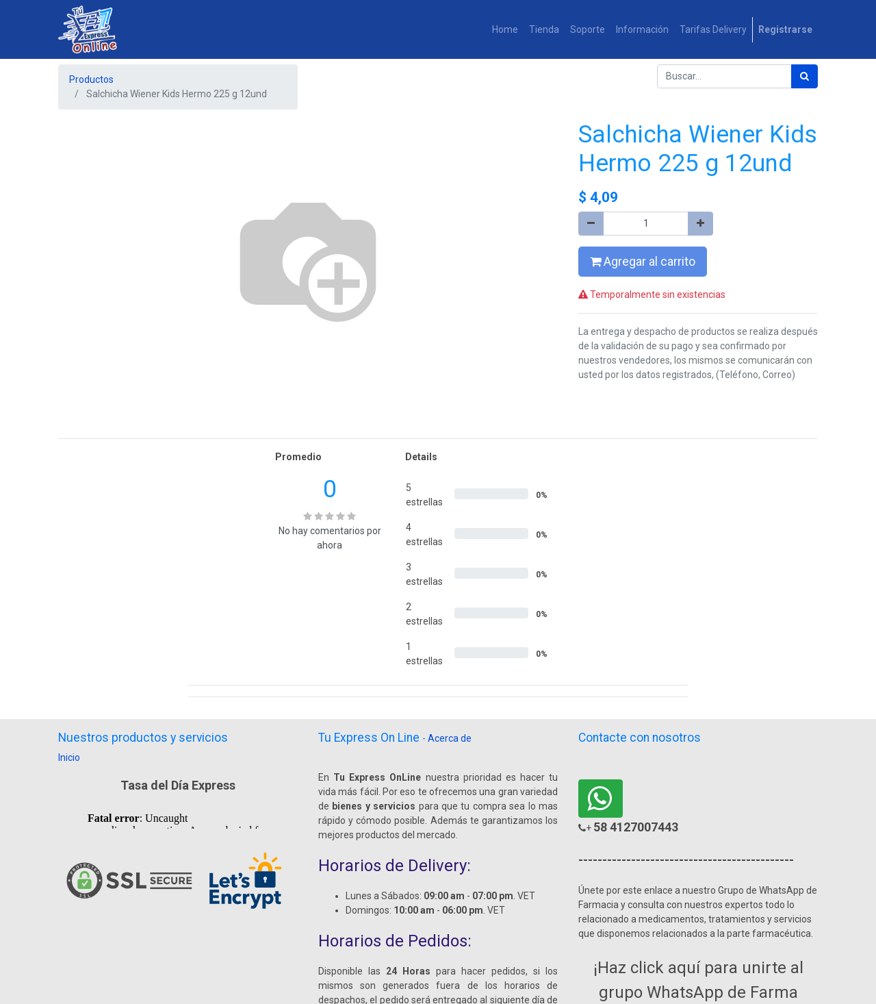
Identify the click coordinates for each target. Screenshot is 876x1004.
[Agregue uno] (700, 224)
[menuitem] (505, 29)
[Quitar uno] (591, 224)
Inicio (69, 757)
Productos (91, 79)
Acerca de (450, 738)
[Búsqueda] (804, 76)
